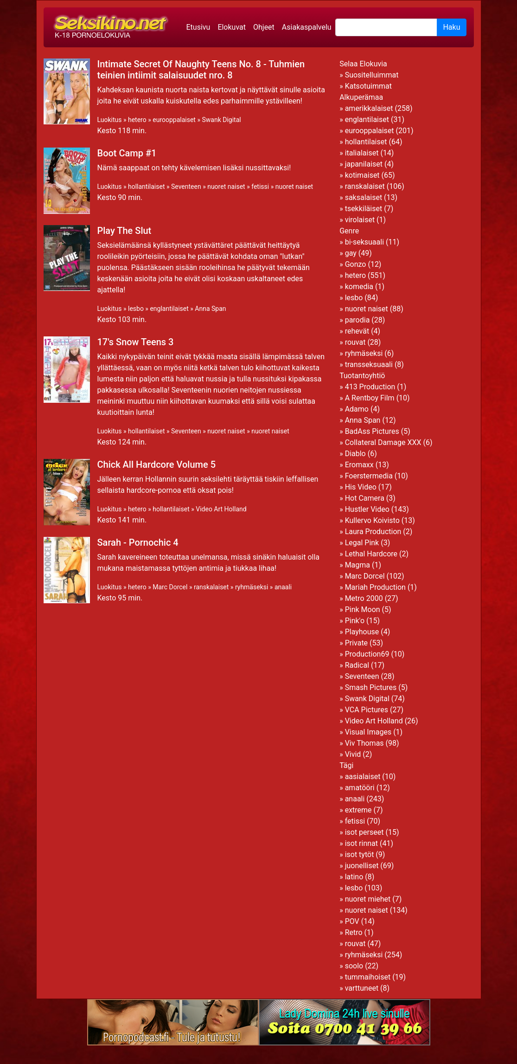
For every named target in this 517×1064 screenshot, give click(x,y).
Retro (354, 932)
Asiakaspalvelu (307, 27)
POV (352, 921)
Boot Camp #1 (127, 153)
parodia (357, 320)
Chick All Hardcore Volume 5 (156, 464)
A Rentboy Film (370, 397)
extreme (358, 810)
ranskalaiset (211, 587)
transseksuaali (369, 364)
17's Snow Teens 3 (135, 342)
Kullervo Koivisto (372, 520)
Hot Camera (364, 498)
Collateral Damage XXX (383, 442)
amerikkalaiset (369, 108)
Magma (357, 565)
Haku (451, 27)
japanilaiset (364, 164)
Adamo (357, 409)
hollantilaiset (146, 186)
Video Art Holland (221, 509)
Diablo (355, 453)
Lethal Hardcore (371, 553)
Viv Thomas (364, 743)
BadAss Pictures (372, 431)
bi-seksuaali (364, 242)
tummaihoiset (368, 977)
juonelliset (362, 865)
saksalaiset (364, 197)
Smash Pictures (371, 687)
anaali (283, 587)
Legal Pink (362, 542)
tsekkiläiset (364, 208)
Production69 (367, 654)
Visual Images (368, 732)
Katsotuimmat (368, 86)
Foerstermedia (369, 475)
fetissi (260, 186)
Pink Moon (362, 609)
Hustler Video (367, 509)
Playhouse (362, 631)
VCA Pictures (366, 709)
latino (354, 876)
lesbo (136, 308)
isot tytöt (359, 854)
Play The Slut (124, 230)
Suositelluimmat (372, 75)
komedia (359, 286)
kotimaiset (362, 175)
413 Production (370, 386)
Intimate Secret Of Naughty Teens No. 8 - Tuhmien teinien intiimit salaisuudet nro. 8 (201, 69)
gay (351, 253)
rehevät (357, 331)
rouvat (355, 342)
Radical (357, 665)
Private (356, 642)
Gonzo (355, 264)
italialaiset (362, 152)
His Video (361, 487)
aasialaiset (363, 776)
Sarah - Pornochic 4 (138, 542)
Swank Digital (221, 119)
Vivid (353, 754)
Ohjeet (263, 27)
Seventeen (186, 186)
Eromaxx (359, 464)
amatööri (360, 787)
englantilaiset (169, 308)
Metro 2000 (364, 598)
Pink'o (354, 620)
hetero (137, 119)
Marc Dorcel (170, 587)
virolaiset (360, 219)
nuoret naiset (226, 186)
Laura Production (373, 531)
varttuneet (361, 988)
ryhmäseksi (251, 587)
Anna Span (210, 308)
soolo (354, 965)
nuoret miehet (368, 899)
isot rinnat (361, 843)
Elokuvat (231, 27)
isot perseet (364, 832)
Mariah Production (375, 587)
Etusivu (198, 27)
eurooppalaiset (174, 119)
